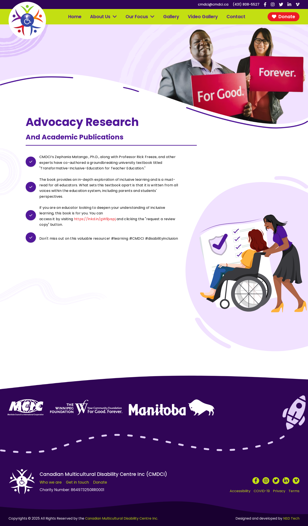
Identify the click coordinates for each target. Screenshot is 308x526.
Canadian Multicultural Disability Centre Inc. (121, 518)
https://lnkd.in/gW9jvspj (95, 219)
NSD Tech (291, 518)
